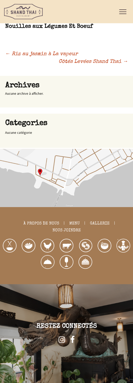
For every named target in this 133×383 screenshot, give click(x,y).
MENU (74, 224)
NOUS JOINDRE (66, 231)
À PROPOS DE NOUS (41, 224)
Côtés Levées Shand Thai (93, 61)
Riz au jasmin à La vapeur (41, 54)
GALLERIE (100, 224)
